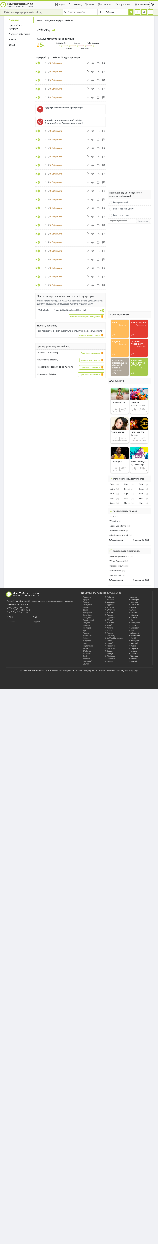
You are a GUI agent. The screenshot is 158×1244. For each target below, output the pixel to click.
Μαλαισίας (110, 635)
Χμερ (84, 630)
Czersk (127, 489)
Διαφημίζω (133, 670)
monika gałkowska (117, 566)
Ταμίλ (84, 656)
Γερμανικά (109, 618)
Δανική (84, 610)
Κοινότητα (104, 4)
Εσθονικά (109, 612)
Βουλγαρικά (86, 605)
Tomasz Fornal (142, 489)
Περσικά (109, 643)
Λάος (131, 630)
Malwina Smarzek (142, 503)
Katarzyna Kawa (112, 484)
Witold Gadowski (116, 561)
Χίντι (131, 620)
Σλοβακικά (133, 648)
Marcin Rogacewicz (127, 503)
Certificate (141, 4)
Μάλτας (85, 638)
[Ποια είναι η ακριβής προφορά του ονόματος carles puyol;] (133, 196)
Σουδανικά (86, 653)
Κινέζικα (85, 607)
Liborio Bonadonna (117, 526)
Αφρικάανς (86, 597)
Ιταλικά (108, 625)
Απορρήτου (89, 670)
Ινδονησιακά (134, 623)
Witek (112, 516)
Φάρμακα (35, 621)
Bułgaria (112, 503)
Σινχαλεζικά (110, 648)
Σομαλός (109, 651)
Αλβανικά (109, 597)
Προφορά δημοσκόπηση (118, 221)
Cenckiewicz (127, 498)
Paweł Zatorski (112, 498)
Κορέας (108, 630)
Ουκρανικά (110, 659)
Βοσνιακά (133, 602)
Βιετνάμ (109, 661)
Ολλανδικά (110, 610)
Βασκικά (85, 602)
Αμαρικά (133, 597)
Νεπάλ (108, 641)
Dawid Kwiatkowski (112, 494)
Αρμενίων (109, 600)
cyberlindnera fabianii (118, 535)
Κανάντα (109, 628)
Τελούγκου (110, 656)
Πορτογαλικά (87, 646)
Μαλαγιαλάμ (134, 635)
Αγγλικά (132, 610)
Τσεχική (132, 607)
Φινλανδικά (86, 615)
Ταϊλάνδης (133, 656)
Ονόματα (11, 621)
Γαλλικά (109, 615)
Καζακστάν (134, 628)
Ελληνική (133, 618)
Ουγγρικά (85, 623)
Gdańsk (142, 484)
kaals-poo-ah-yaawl (123, 208)
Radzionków (142, 498)
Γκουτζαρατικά (87, 620)
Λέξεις (10, 617)
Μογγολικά (86, 641)
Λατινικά (85, 633)
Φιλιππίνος (134, 612)
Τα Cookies (100, 670)
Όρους (79, 670)
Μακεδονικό (86, 635)
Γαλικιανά (133, 615)
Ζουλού (85, 664)
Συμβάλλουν (122, 4)
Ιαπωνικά (133, 625)
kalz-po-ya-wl (120, 202)
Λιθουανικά (134, 633)
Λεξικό (59, 4)
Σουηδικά (133, 653)
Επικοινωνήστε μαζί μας (117, 670)
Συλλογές (74, 4)
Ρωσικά (132, 646)
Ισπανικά (133, 651)
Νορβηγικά (134, 641)
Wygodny (113, 521)
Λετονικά (109, 633)
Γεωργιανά (86, 618)
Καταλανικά (134, 605)
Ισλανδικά (109, 623)
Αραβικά (85, 600)
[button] (86, 316)
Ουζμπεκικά (86, 661)
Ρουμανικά (110, 646)
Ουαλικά (133, 661)
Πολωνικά (133, 643)
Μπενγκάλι (110, 602)
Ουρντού (133, 659)
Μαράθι (132, 638)
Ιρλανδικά (85, 625)
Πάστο (84, 643)
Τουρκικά (85, 659)
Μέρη (34, 617)
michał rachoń (115, 570)
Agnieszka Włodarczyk (127, 494)
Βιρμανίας (109, 605)
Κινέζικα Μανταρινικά (114, 638)
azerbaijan (134, 600)
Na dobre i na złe (127, 484)
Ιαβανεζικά (86, 628)
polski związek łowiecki (119, 556)
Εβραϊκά (109, 620)
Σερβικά (85, 648)
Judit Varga (112, 489)
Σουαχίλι (109, 653)
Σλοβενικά (86, 651)
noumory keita (115, 575)
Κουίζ (89, 4)
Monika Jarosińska (142, 494)
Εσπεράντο (86, 612)
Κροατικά (109, 607)
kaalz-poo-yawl (121, 215)
